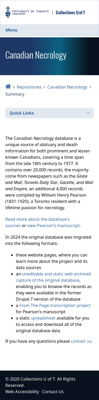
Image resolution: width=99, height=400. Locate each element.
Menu (11, 30)
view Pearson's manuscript (53, 225)
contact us (81, 341)
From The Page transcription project (55, 305)
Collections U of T (38, 379)
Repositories (29, 87)
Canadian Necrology (67, 87)
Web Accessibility (22, 391)
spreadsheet (43, 318)
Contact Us (53, 391)
